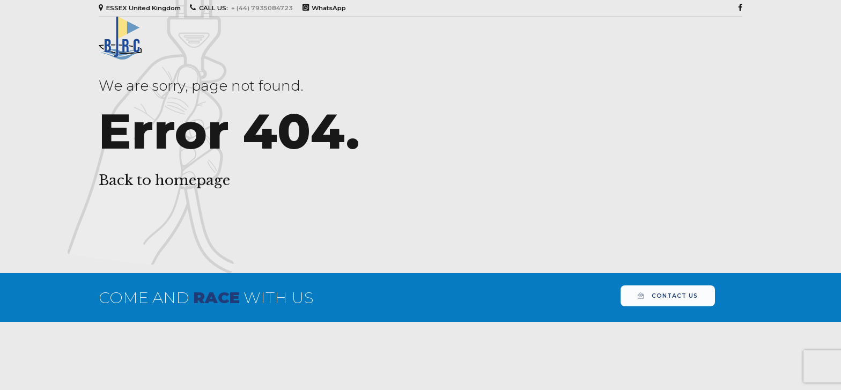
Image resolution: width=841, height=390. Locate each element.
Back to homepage (164, 180)
